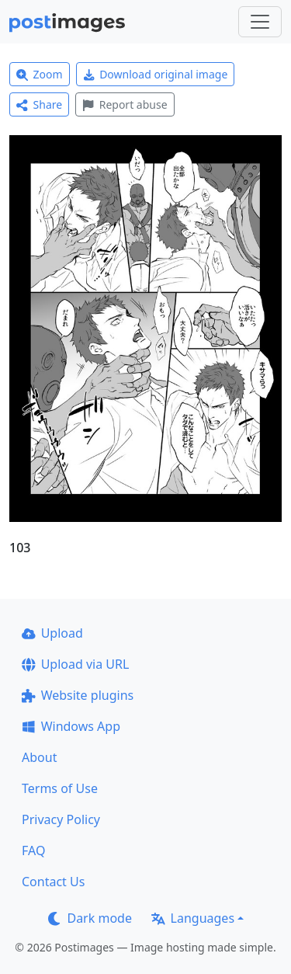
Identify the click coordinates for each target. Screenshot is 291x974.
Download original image (155, 74)
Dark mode (90, 918)
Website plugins (77, 695)
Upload (52, 633)
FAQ (33, 850)
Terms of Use (60, 788)
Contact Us (53, 881)
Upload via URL (75, 664)
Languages (192, 918)
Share (39, 104)
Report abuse (124, 104)
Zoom (39, 74)
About (39, 757)
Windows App (71, 726)
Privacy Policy (61, 819)
